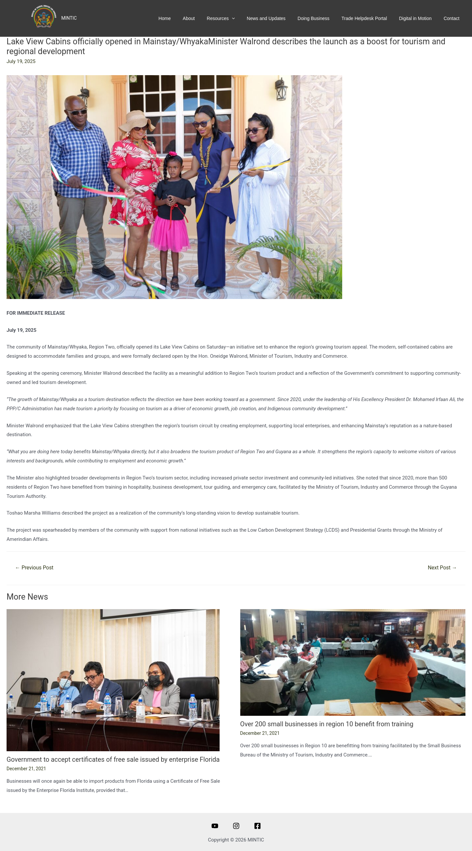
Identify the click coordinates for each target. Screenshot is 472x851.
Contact (453, 18)
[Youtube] (214, 825)
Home (181, 18)
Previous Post (34, 567)
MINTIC (69, 18)
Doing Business (321, 18)
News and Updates (276, 18)
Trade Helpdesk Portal (369, 18)
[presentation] (243, 18)
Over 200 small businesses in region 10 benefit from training (327, 724)
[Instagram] (236, 825)
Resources (232, 18)
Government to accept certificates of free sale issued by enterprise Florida (114, 759)
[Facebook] (257, 825)
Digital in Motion (418, 18)
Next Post (442, 567)
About (203, 18)
